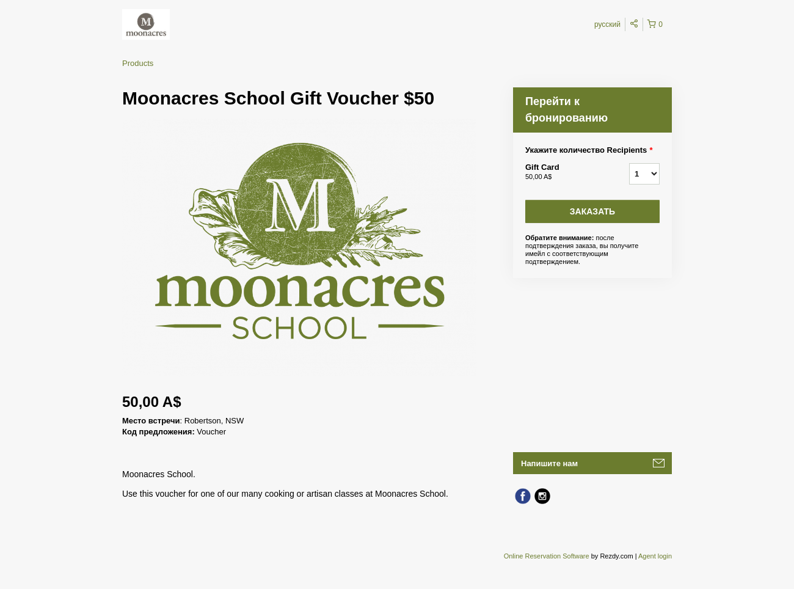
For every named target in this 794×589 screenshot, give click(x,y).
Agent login (655, 556)
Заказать (592, 211)
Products (137, 63)
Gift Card (562, 172)
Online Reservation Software (546, 556)
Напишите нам (549, 463)
